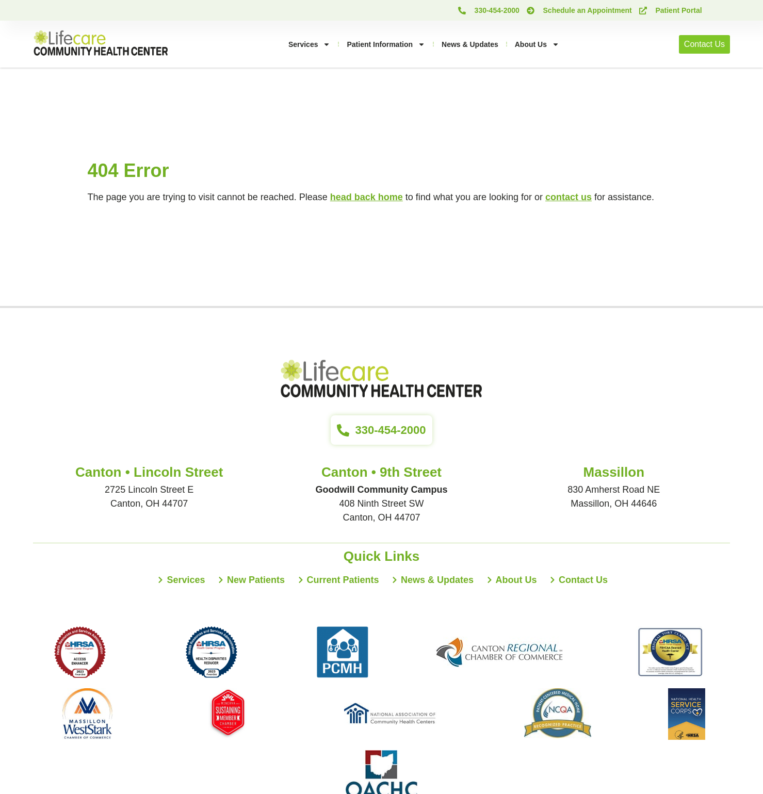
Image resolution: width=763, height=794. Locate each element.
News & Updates (470, 44)
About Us (537, 44)
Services (309, 44)
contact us (568, 197)
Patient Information (386, 44)
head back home (366, 197)
